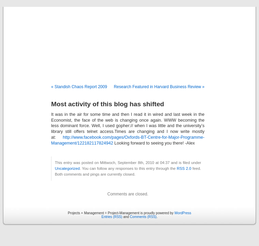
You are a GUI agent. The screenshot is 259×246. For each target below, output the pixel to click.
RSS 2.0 (184, 168)
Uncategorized (67, 168)
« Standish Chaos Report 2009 (79, 86)
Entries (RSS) (112, 217)
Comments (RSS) (143, 217)
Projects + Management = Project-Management (129, 46)
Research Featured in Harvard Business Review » (159, 86)
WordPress (182, 213)
